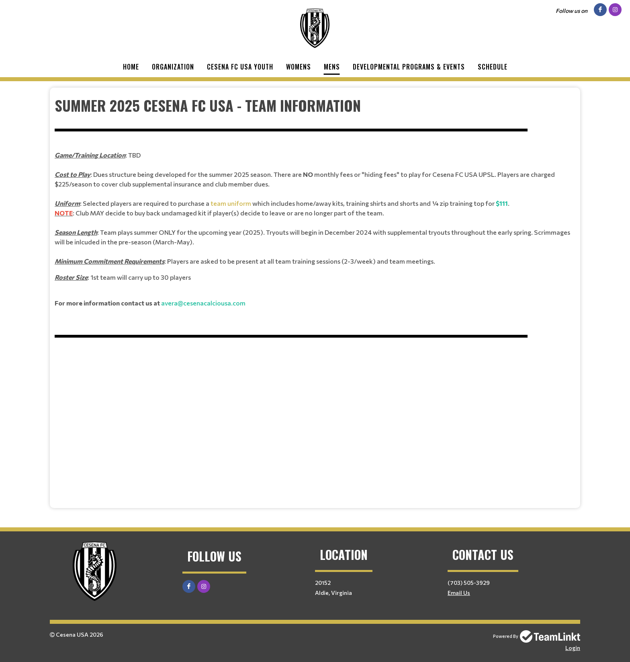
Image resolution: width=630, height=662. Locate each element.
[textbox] (315, 294)
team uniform (230, 203)
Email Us (459, 592)
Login (572, 647)
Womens (298, 67)
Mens (332, 67)
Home (131, 67)
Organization (173, 67)
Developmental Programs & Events (409, 67)
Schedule (492, 67)
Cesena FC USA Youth (240, 67)
